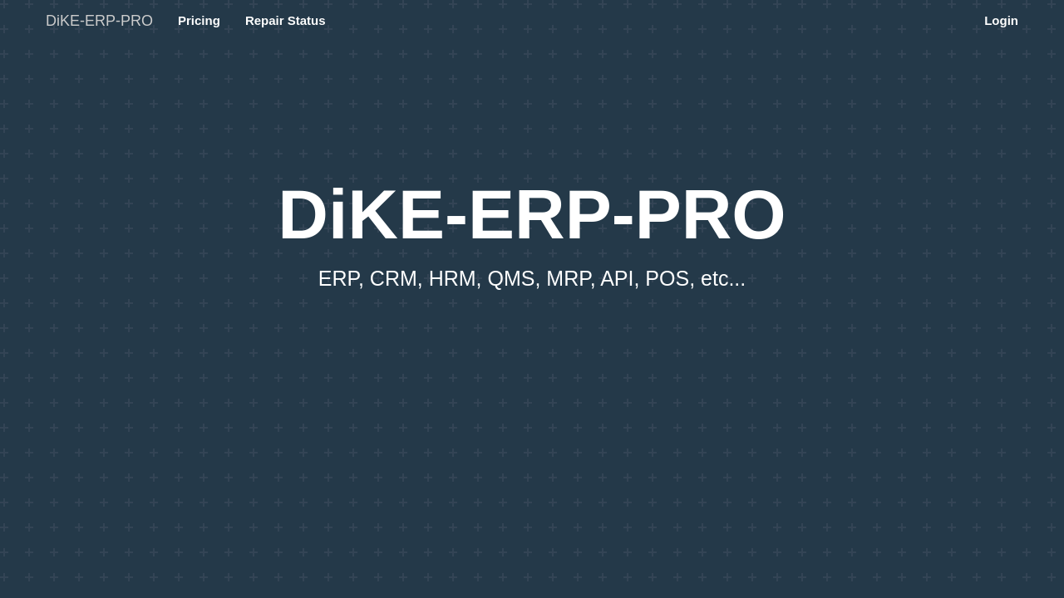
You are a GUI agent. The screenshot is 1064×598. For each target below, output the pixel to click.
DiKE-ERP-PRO (99, 20)
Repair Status (285, 20)
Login (1001, 20)
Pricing (199, 20)
